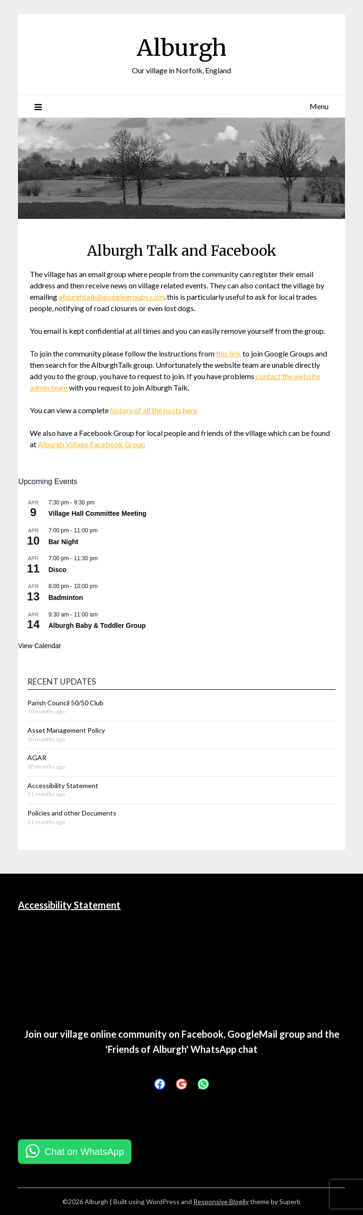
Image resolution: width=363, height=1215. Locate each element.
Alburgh (181, 48)
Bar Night (63, 542)
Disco (57, 569)
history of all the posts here (153, 410)
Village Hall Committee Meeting (97, 513)
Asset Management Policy (66, 730)
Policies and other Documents (71, 813)
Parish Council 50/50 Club (65, 703)
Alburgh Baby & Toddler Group (97, 625)
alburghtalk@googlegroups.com (111, 296)
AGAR (36, 758)
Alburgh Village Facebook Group (91, 444)
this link (228, 353)
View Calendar (39, 646)
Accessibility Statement (62, 785)
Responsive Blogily (221, 1202)
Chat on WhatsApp (84, 1151)
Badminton (65, 597)
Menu (319, 106)
